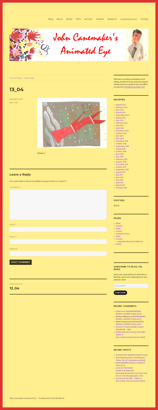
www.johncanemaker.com (134, 87)
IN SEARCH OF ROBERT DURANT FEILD (132, 355)
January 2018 (121, 162)
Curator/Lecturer (128, 19)
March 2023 (120, 113)
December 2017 (122, 164)
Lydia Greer (120, 311)
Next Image (29, 78)
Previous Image (16, 78)
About (60, 19)
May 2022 (120, 120)
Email (13, 237)
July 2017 (119, 175)
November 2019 (122, 141)
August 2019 (120, 149)
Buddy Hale (120, 332)
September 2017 (122, 170)
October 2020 (121, 133)
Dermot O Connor (123, 327)
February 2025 (122, 107)
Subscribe (120, 293)
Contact (144, 19)
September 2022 (122, 115)
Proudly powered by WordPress (51, 398)
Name (13, 225)
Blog (50, 19)
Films (78, 19)
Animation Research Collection (130, 242)
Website (14, 249)
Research (112, 19)
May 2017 (119, 180)
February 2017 (121, 188)
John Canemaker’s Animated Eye (23, 398)
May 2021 (120, 126)
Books (69, 19)
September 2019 (122, 146)
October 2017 (121, 167)
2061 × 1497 (14, 103)
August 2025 (121, 105)
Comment (15, 187)
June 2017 (119, 177)
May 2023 (120, 110)
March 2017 (120, 185)
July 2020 (119, 136)
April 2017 (120, 183)
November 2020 (122, 131)
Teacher (100, 19)
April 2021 (120, 128)
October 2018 (121, 151)
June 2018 (120, 154)
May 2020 (120, 138)
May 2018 (119, 157)
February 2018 (121, 159)
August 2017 (120, 172)
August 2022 (121, 118)
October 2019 (121, 144)
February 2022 (122, 123)
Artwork (88, 19)
